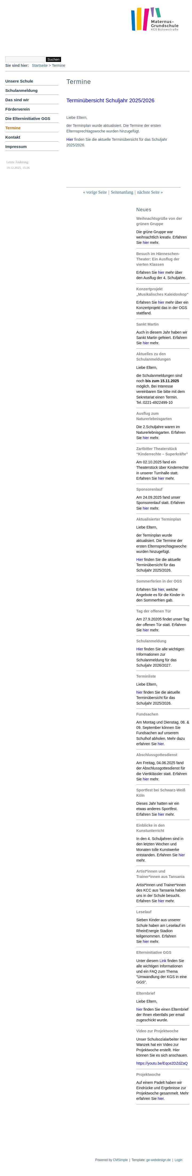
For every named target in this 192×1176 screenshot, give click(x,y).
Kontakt (12, 137)
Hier (139, 649)
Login (178, 1160)
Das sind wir (17, 99)
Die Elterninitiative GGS (27, 118)
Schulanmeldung (21, 90)
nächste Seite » (150, 192)
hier (146, 242)
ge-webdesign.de (158, 1160)
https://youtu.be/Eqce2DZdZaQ (162, 1063)
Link (162, 961)
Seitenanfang (122, 192)
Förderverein (17, 109)
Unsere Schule (19, 81)
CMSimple (120, 1160)
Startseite (40, 65)
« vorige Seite (95, 192)
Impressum (16, 146)
